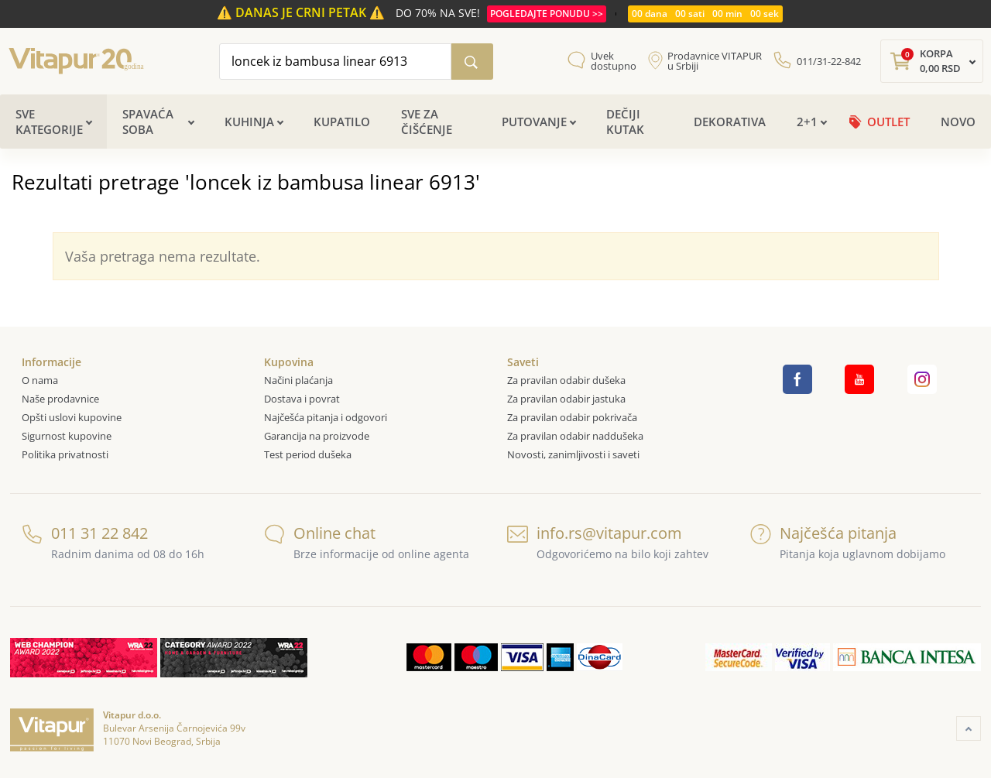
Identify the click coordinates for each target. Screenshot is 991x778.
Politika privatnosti (65, 454)
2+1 (807, 121)
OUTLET (888, 121)
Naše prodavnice (60, 399)
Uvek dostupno (613, 61)
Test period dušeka (307, 454)
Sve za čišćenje (426, 121)
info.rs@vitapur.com (594, 533)
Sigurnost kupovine (66, 436)
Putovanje (534, 121)
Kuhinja (249, 121)
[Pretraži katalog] (472, 61)
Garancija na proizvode (316, 436)
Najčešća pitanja (823, 533)
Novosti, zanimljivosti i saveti (573, 454)
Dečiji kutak (625, 121)
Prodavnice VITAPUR (714, 61)
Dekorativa (730, 121)
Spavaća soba (147, 121)
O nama (40, 380)
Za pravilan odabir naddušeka (575, 436)
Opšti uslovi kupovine (72, 417)
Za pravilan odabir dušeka (566, 380)
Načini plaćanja (298, 380)
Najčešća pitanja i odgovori (325, 417)
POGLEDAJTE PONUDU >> (546, 13)
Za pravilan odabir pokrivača (572, 417)
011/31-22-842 (829, 61)
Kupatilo (342, 121)
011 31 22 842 (85, 533)
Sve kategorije (49, 121)
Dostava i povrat (302, 399)
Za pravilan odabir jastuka (566, 399)
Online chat (319, 533)
